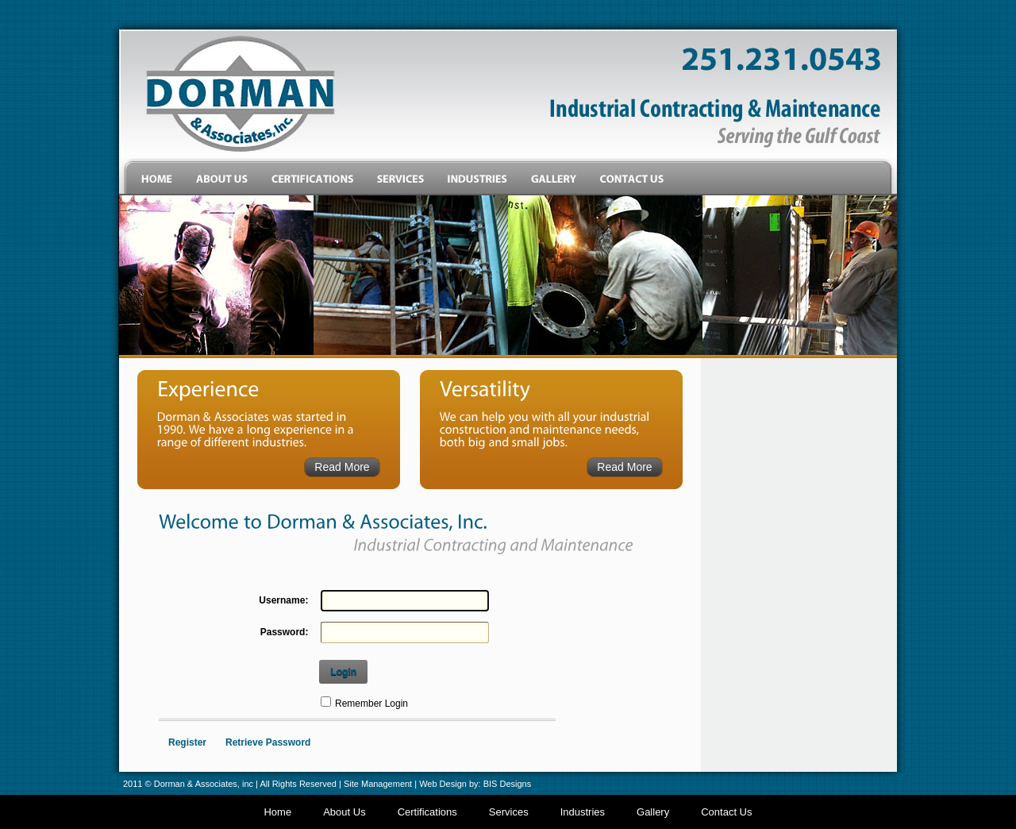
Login (343, 671)
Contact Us (726, 812)
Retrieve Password (267, 742)
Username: (283, 600)
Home (277, 812)
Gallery (653, 812)
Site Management (378, 784)
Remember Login (371, 703)
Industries (582, 812)
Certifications (427, 812)
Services (509, 812)
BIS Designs (507, 784)
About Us (344, 812)
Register (187, 742)
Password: (284, 632)
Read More (341, 467)
